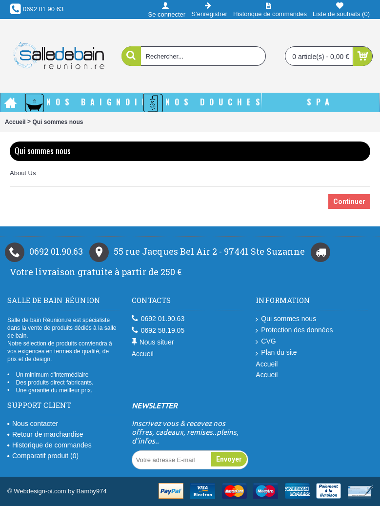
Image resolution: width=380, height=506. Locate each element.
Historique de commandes (49, 445)
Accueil (15, 122)
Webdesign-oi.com (40, 491)
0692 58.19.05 (158, 330)
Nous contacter (32, 423)
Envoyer (229, 459)
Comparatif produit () (43, 456)
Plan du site (276, 352)
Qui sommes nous (57, 122)
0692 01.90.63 (158, 319)
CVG (266, 341)
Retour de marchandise (45, 434)
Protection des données (294, 330)
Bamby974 (92, 491)
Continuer (349, 201)
